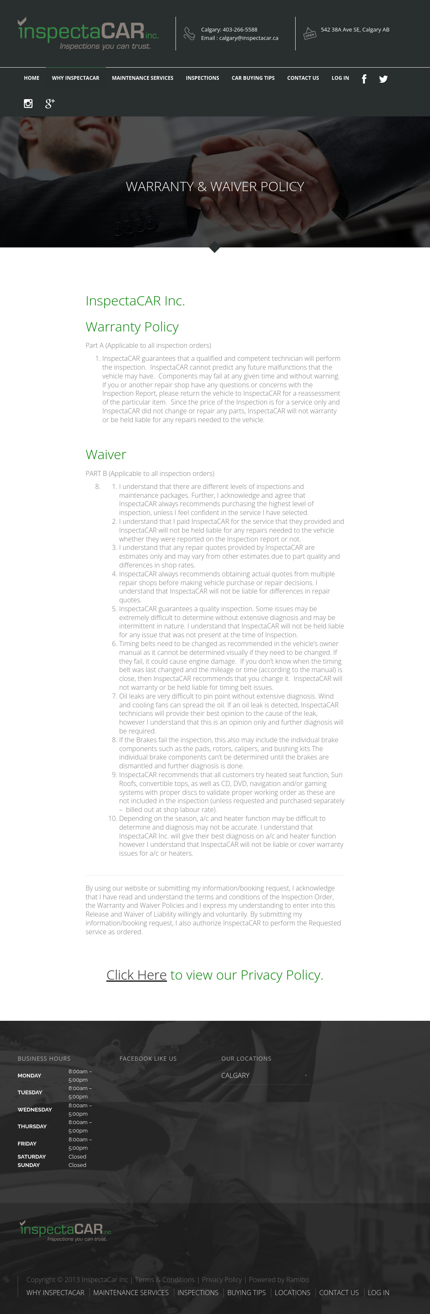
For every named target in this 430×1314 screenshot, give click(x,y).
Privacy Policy (222, 1279)
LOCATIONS (292, 1292)
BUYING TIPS (246, 1292)
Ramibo (297, 1279)
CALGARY (235, 1075)
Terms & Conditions (165, 1279)
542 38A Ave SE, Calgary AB (355, 29)
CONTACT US (303, 77)
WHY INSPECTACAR (76, 77)
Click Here (136, 974)
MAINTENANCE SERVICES (142, 77)
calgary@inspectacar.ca (248, 38)
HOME (31, 77)
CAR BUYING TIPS (253, 77)
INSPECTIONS (202, 77)
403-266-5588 (240, 29)
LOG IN (340, 77)
